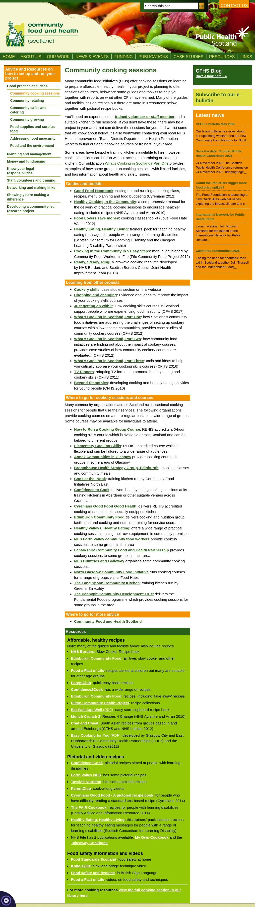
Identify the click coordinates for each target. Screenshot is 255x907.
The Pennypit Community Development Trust (114, 594)
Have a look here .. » (211, 76)
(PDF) (107, 709)
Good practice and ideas (27, 86)
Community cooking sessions (35, 93)
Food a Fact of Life (87, 670)
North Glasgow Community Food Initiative (111, 572)
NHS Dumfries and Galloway (99, 561)
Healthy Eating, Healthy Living (101, 229)
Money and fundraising (26, 161)
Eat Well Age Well (86, 709)
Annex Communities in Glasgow (102, 457)
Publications (153, 56)
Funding (123, 56)
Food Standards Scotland (93, 859)
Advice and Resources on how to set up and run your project (30, 73)
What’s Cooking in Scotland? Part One (137, 163)
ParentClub (81, 683)
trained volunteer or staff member (144, 116)
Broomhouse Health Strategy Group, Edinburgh (116, 468)
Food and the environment (32, 146)
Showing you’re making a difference (28, 197)
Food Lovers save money (96, 218)
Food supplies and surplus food (32, 129)
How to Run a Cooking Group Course (107, 429)
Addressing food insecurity (33, 138)
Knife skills (81, 866)
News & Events (92, 56)
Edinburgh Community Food (96, 696)
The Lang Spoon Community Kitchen (107, 583)
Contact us (234, 5)
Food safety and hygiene (93, 873)
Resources (222, 56)
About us (31, 56)
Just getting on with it (93, 306)
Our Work (58, 56)
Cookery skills (87, 289)
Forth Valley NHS (86, 775)
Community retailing (27, 100)
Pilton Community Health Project (100, 703)
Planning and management (29, 154)
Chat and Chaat (84, 723)
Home (9, 56)
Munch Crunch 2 (85, 716)
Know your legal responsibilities (20, 171)
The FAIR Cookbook (89, 807)
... (247, 140)
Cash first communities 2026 (218, 251)
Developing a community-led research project (31, 208)
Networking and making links (31, 188)
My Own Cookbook (152, 837)
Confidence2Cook (87, 689)
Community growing (27, 119)
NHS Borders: (83, 651)
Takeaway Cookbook (89, 843)
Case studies (188, 56)
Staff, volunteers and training (31, 180)
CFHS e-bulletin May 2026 (215, 124)
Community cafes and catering (28, 110)
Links (246, 56)
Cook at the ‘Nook (90, 479)
